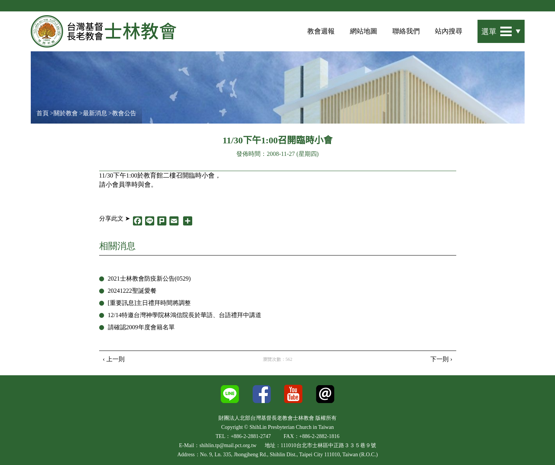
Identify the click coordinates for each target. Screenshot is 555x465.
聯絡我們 (406, 31)
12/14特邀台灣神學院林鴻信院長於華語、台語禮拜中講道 (184, 315)
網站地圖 (363, 31)
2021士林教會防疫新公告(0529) (149, 278)
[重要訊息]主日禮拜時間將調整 (149, 303)
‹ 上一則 (114, 359)
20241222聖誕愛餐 (132, 290)
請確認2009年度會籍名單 (141, 327)
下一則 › (441, 359)
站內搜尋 (448, 31)
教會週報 (321, 31)
